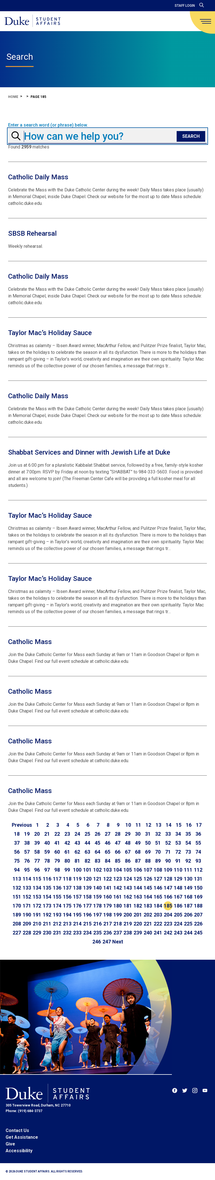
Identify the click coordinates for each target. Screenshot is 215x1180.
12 (148, 825)
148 (178, 888)
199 (117, 915)
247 (106, 942)
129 (178, 879)
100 (77, 870)
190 (27, 915)
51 (158, 843)
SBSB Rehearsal (32, 233)
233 (77, 933)
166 (168, 897)
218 (117, 924)
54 (188, 843)
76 (27, 861)
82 (87, 861)
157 (77, 897)
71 (168, 852)
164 (148, 897)
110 (178, 870)
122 (107, 879)
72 (178, 852)
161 (117, 897)
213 (67, 924)
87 (138, 861)
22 (57, 834)
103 (107, 870)
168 (188, 897)
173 (47, 906)
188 (198, 906)
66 (117, 852)
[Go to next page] (117, 941)
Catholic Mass (30, 642)
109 (168, 870)
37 (17, 843)
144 (138, 888)
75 (17, 861)
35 (188, 834)
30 (138, 834)
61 (67, 852)
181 (127, 906)
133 (27, 888)
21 (47, 834)
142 (117, 888)
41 (57, 843)
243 (178, 933)
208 (17, 924)
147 (168, 888)
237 (117, 933)
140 (97, 888)
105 (127, 870)
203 (158, 915)
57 (27, 852)
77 (37, 861)
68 (138, 852)
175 (67, 906)
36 (198, 834)
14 (168, 825)
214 (77, 924)
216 (97, 924)
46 (107, 843)
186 (178, 906)
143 (127, 888)
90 (168, 861)
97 (47, 870)
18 (17, 834)
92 (188, 861)
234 (87, 933)
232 (67, 933)
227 (17, 933)
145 (148, 888)
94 (17, 870)
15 (178, 825)
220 (138, 924)
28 (117, 834)
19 (27, 834)
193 (57, 915)
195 (77, 915)
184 (158, 906)
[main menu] (205, 21)
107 (148, 870)
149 (188, 888)
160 (107, 897)
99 (67, 870)
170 (17, 906)
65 (107, 852)
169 (198, 897)
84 (107, 861)
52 (168, 843)
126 (148, 879)
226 (198, 924)
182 (138, 906)
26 (97, 834)
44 (87, 843)
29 (127, 834)
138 (77, 888)
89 (158, 861)
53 (178, 843)
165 (158, 897)
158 (87, 897)
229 (37, 933)
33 (168, 834)
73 (188, 852)
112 (198, 870)
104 (117, 870)
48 (127, 843)
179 (107, 906)
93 (198, 861)
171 (27, 906)
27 (107, 834)
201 (138, 915)
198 (107, 915)
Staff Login (185, 6)
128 (168, 879)
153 (37, 897)
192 (47, 915)
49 (138, 843)
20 (37, 834)
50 (148, 843)
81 (77, 861)
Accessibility (19, 1150)
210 (37, 924)
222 (158, 924)
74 (198, 852)
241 (158, 933)
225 (188, 924)
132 (17, 888)
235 (97, 933)
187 (188, 906)
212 (57, 924)
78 (47, 861)
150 (198, 888)
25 (87, 834)
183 (148, 906)
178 (97, 906)
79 (57, 861)
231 (57, 933)
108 (158, 870)
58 (37, 852)
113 (17, 879)
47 (117, 843)
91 (178, 861)
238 (127, 933)
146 (158, 888)
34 (178, 834)
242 (168, 933)
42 (67, 843)
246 (96, 942)
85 (117, 861)
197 (97, 915)
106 (138, 870)
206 (188, 915)
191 (37, 915)
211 (47, 924)
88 (148, 861)
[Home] (32, 21)
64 (97, 852)
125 (138, 879)
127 (158, 879)
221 (148, 924)
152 (27, 897)
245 (198, 933)
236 (107, 933)
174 (57, 906)
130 (188, 879)
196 (87, 915)
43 (77, 843)
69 (148, 852)
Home (13, 97)
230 (47, 933)
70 (158, 852)
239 (138, 933)
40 (47, 843)
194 (67, 915)
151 (17, 897)
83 (97, 861)
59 (47, 852)
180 (117, 906)
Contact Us (17, 1130)
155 (57, 897)
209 (27, 924)
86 (127, 861)
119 (77, 879)
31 (148, 834)
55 (198, 843)
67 (127, 852)
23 (67, 834)
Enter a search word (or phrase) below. (48, 125)
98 (57, 870)
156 (67, 897)
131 (198, 879)
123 (117, 879)
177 (87, 906)
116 (47, 879)
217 (107, 924)
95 (27, 870)
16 (188, 825)
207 (198, 915)
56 (17, 852)
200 (127, 915)
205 (178, 915)
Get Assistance (22, 1137)
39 (37, 843)
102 (97, 870)
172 (37, 906)
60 (57, 852)
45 (97, 843)
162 (127, 897)
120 (87, 879)
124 (127, 879)
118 (67, 879)
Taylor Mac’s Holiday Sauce (50, 333)
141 (107, 888)
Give (10, 1144)
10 (128, 825)
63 (87, 852)
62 (77, 852)
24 (77, 834)
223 (168, 924)
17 (199, 825)
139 (87, 888)
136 (57, 888)
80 (67, 861)
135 (47, 888)
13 (158, 825)
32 (158, 834)
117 (57, 879)
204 (168, 915)
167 (178, 897)
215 (87, 924)
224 (178, 924)
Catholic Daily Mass (38, 177)
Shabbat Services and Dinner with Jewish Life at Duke (89, 452)
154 (47, 897)
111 (188, 870)
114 (27, 879)
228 (27, 933)
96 (37, 870)
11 (138, 825)
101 (87, 870)
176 (77, 906)
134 (37, 888)
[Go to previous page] (22, 825)
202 (148, 915)
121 (97, 879)
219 (127, 924)
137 (67, 888)
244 (188, 933)
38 (27, 843)
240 (148, 933)
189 (17, 915)
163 (138, 897)
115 (37, 879)
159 (97, 897)
